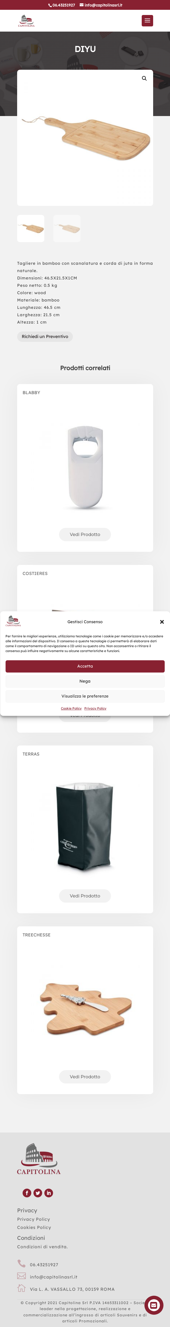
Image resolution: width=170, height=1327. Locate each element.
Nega (85, 681)
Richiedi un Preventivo (45, 336)
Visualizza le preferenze (85, 696)
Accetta (85, 666)
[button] (162, 622)
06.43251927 (44, 1264)
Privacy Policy (95, 708)
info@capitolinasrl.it (54, 1277)
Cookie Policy (71, 708)
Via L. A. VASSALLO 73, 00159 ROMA (72, 1289)
